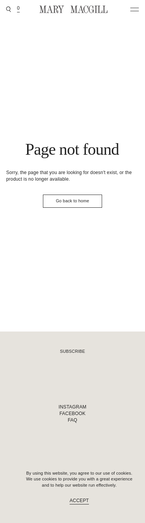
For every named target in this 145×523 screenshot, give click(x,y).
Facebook (72, 413)
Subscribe (72, 351)
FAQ (72, 420)
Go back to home (72, 200)
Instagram (72, 407)
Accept (79, 500)
